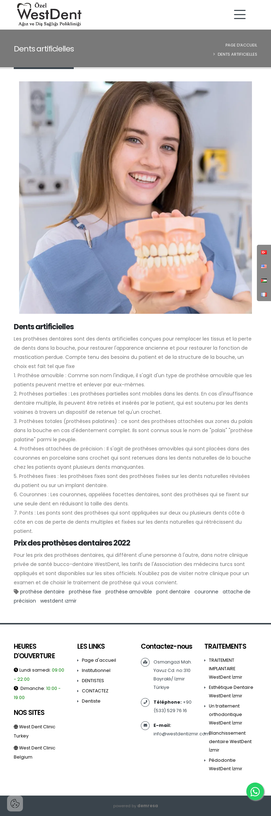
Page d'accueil (241, 45)
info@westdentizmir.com (181, 734)
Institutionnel (96, 670)
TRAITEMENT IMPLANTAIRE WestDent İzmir (225, 668)
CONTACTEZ (95, 691)
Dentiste (91, 701)
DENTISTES (93, 681)
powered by (135, 806)
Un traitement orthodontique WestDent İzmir (225, 714)
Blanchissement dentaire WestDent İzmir (230, 741)
